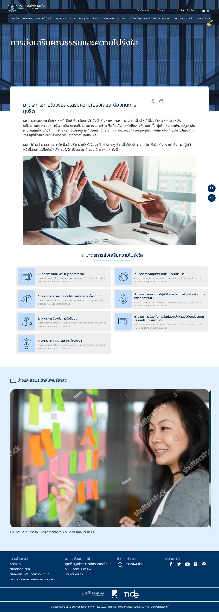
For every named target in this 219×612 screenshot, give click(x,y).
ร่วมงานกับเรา (74, 574)
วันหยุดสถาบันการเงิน (79, 569)
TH (203, 11)
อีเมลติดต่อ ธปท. (19, 569)
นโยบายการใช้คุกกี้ (160, 607)
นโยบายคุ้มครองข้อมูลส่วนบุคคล (133, 607)
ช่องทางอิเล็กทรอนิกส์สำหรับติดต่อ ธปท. (34, 579)
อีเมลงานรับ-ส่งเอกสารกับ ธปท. (29, 574)
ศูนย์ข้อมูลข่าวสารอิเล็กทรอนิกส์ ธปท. (88, 563)
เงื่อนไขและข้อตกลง (106, 607)
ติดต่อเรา (15, 563)
